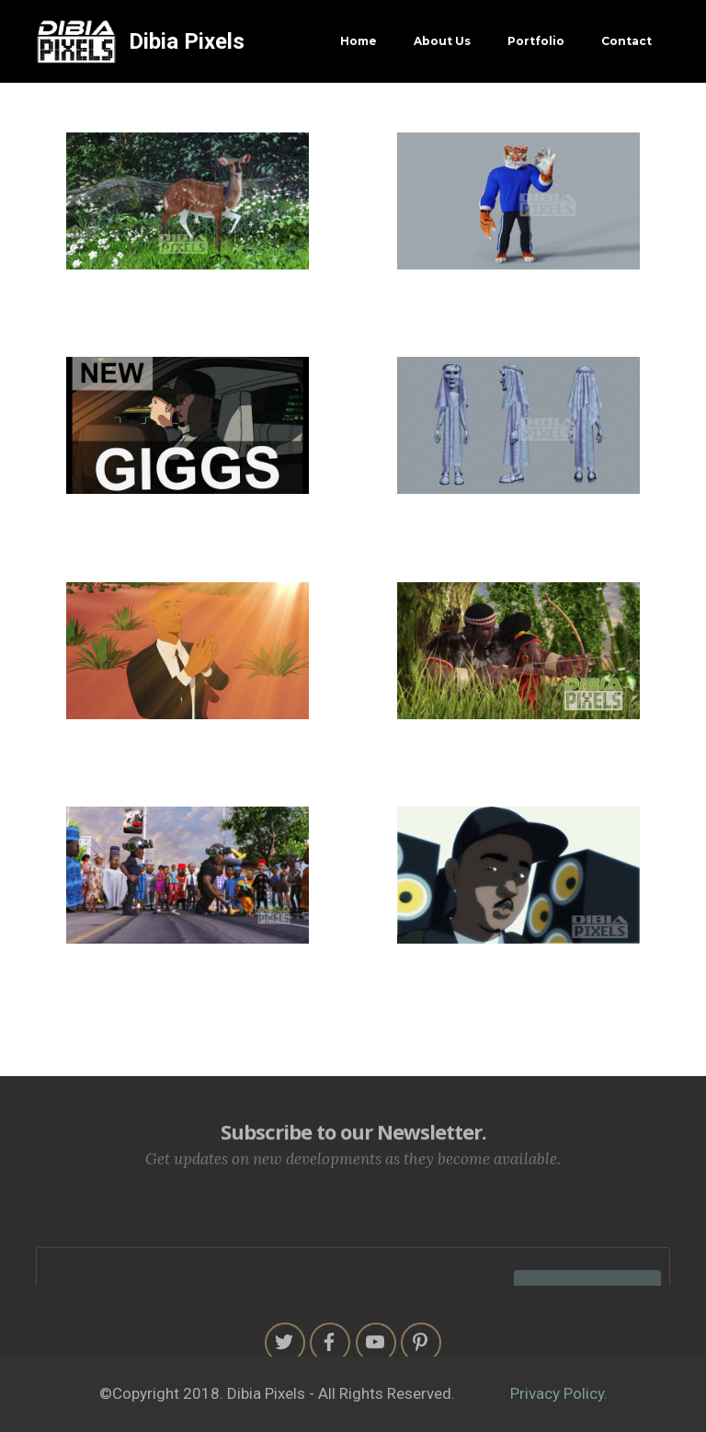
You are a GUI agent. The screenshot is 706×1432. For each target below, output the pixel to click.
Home (358, 41)
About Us (442, 41)
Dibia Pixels (187, 41)
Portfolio (535, 41)
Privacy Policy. (559, 1393)
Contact (626, 41)
